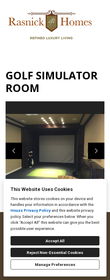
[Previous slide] (14, 151)
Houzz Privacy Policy (31, 210)
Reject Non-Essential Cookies (55, 252)
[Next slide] (96, 151)
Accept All (55, 240)
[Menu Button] (100, 10)
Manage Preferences (55, 264)
